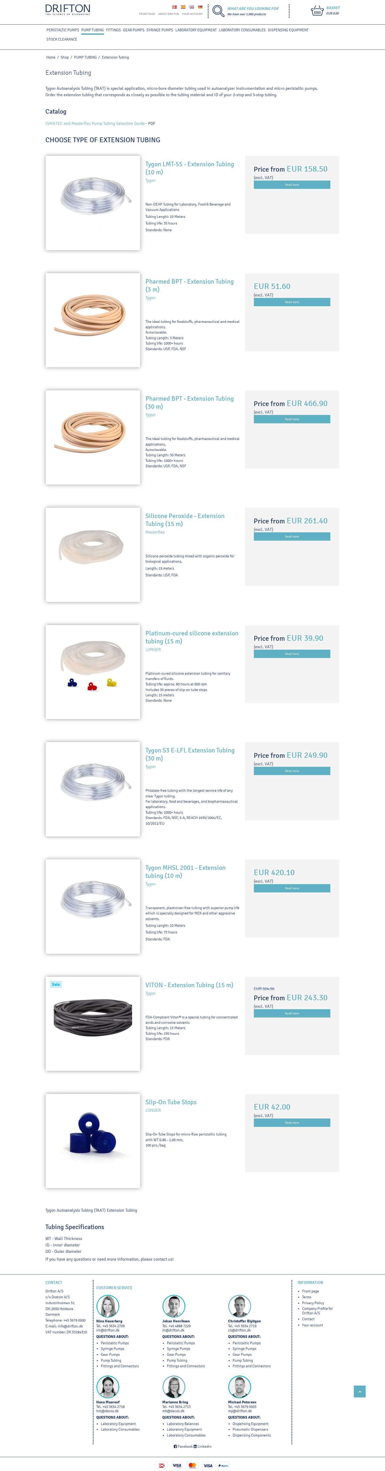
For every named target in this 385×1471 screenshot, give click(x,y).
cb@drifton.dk (239, 1330)
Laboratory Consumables (242, 30)
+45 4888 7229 (179, 1326)
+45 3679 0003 (245, 1406)
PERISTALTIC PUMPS (63, 30)
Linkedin (202, 1446)
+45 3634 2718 (113, 1406)
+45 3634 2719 (245, 1326)
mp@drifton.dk (240, 1411)
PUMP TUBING (92, 30)
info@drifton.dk (70, 1326)
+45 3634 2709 (113, 1326)
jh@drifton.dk (173, 1330)
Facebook (183, 1446)
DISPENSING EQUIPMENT (288, 30)
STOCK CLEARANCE (62, 39)
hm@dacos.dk (107, 1411)
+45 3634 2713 (179, 1406)
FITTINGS (113, 30)
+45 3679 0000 (74, 1320)
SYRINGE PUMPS (160, 30)
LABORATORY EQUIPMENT (196, 30)
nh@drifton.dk (108, 1330)
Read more (292, 185)
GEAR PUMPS (133, 30)
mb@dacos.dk (173, 1411)
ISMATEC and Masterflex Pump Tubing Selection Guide (95, 123)
